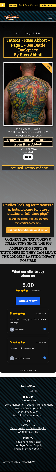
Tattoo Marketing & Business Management (28, 404)
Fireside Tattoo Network (28, 448)
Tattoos (13, 40)
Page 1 (17, 45)
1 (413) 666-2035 (28, 431)
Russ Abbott (35, 40)
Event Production (28, 411)
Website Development (28, 408)
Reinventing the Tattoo (28, 441)
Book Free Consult (30, 5)
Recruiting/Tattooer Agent (28, 415)
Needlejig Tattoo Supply (28, 445)
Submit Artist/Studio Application (28, 230)
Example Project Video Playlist (28, 428)
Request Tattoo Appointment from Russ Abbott (28, 141)
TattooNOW (28, 425)
